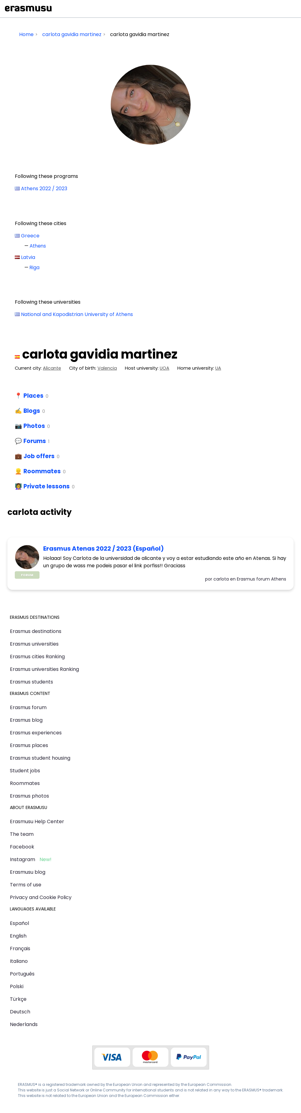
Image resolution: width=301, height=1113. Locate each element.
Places (33, 396)
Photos (34, 426)
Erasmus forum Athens (261, 579)
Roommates (42, 471)
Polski (16, 986)
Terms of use (25, 884)
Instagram (22, 859)
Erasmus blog (26, 720)
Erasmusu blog (27, 872)
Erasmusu (28, 9)
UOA (164, 368)
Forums (34, 441)
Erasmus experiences (36, 732)
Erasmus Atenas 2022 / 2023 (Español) (103, 548)
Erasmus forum (28, 707)
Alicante (52, 368)
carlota (221, 579)
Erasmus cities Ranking (37, 656)
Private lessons (46, 486)
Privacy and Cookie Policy (41, 897)
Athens (38, 246)
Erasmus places (29, 745)
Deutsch (20, 1011)
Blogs (31, 411)
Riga (34, 267)
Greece (30, 235)
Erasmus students (31, 681)
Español (19, 923)
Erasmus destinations (35, 631)
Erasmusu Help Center (37, 821)
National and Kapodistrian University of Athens (77, 314)
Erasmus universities (34, 643)
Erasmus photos (29, 795)
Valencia (107, 368)
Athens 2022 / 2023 (44, 188)
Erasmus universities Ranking (44, 669)
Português (22, 973)
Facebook (22, 846)
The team (22, 834)
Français (20, 948)
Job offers (39, 456)
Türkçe (18, 999)
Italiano (19, 961)
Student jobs (25, 770)
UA (218, 368)
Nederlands (24, 1024)
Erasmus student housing (40, 758)
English (18, 935)
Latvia (28, 257)
